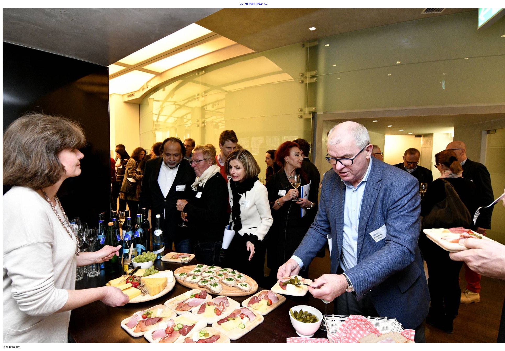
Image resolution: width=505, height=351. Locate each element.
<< (242, 4)
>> (265, 4)
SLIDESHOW (254, 4)
